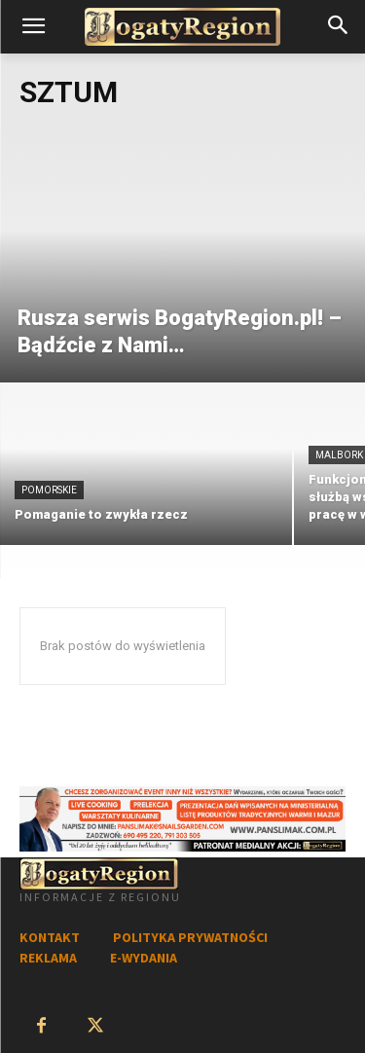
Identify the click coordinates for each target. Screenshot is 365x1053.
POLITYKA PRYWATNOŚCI (190, 937)
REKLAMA (48, 957)
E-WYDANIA (143, 957)
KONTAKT (49, 937)
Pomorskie (49, 490)
